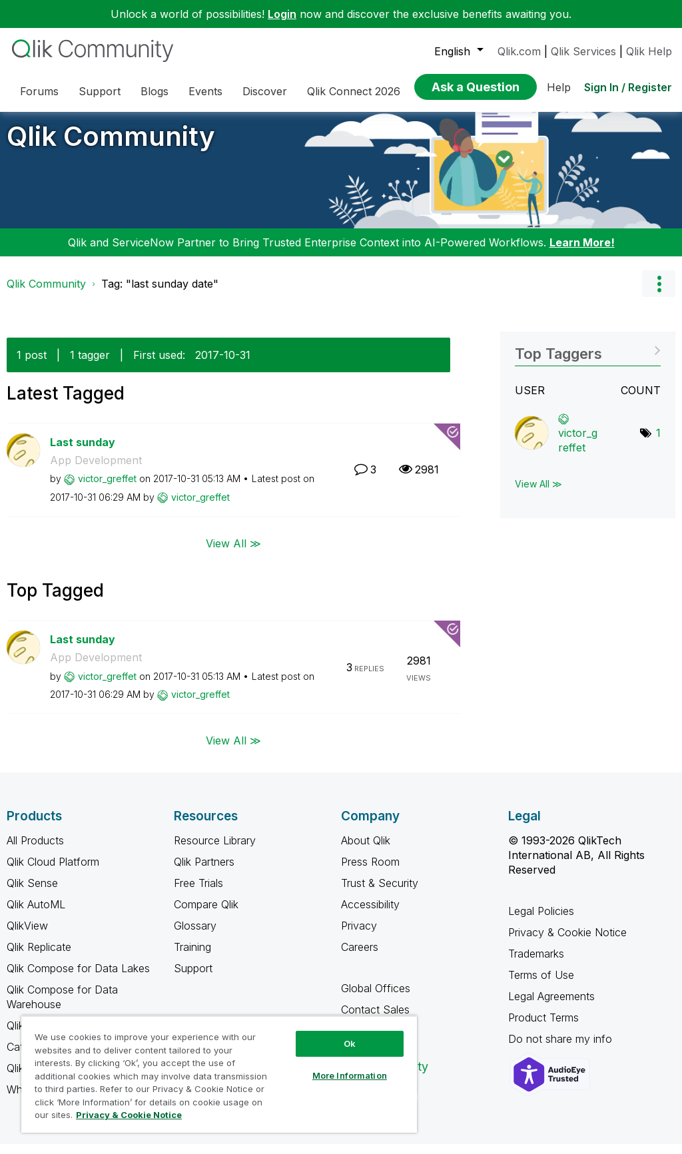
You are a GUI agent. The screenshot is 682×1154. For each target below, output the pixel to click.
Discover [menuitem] (264, 91)
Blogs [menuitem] (155, 91)
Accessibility (370, 914)
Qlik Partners (204, 871)
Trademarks (536, 963)
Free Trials (198, 893)
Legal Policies (541, 921)
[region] (219, 1074)
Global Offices (375, 998)
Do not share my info (561, 1048)
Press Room (370, 871)
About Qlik (365, 850)
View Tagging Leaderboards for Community (588, 359)
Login (282, 14)
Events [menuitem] (205, 91)
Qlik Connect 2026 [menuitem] (353, 91)
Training (192, 957)
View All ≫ (233, 552)
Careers (359, 957)
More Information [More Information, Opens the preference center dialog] (349, 1075)
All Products (35, 850)
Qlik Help (649, 51)
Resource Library (215, 850)
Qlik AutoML (36, 914)
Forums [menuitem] (39, 91)
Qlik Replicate (39, 957)
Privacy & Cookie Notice (567, 942)
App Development (96, 470)
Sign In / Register (628, 87)
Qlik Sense (32, 893)
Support (193, 978)
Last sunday (82, 452)
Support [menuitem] (100, 91)
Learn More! (582, 252)
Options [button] (658, 293)
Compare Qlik (206, 914)
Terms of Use (541, 985)
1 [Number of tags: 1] (658, 442)
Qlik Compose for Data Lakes (78, 978)
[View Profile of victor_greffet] (107, 488)
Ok (350, 1043)
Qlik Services (583, 51)
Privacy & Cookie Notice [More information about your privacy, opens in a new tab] (129, 1114)
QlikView (27, 935)
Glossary (195, 935)
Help (559, 87)
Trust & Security (379, 893)
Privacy (359, 935)
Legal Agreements (551, 1006)
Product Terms (543, 1027)
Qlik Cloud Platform (53, 871)
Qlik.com (519, 51)
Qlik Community (111, 146)
